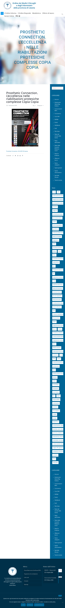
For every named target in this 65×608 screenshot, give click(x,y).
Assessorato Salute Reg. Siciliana (58, 104)
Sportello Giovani (57, 176)
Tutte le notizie (58, 180)
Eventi (56, 122)
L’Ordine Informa (10, 13)
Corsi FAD (57, 116)
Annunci (57, 99)
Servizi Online (9, 16)
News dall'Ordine (57, 141)
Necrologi (57, 131)
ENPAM (56, 119)
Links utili (26, 577)
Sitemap (26, 584)
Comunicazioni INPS (58, 109)
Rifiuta (30, 604)
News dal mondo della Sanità (58, 136)
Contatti (26, 581)
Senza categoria (57, 164)
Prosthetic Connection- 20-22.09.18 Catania (17, 151)
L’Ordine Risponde (24, 13)
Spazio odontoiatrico (58, 171)
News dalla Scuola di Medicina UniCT (57, 148)
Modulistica (36, 13)
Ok (23, 604)
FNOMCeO (57, 125)
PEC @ (18, 16)
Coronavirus (58, 113)
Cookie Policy (39, 604)
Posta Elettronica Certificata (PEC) (32, 570)
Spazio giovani (58, 167)
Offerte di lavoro (48, 13)
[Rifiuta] (63, 602)
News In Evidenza (57, 154)
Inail (56, 128)
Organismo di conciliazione (31, 574)
